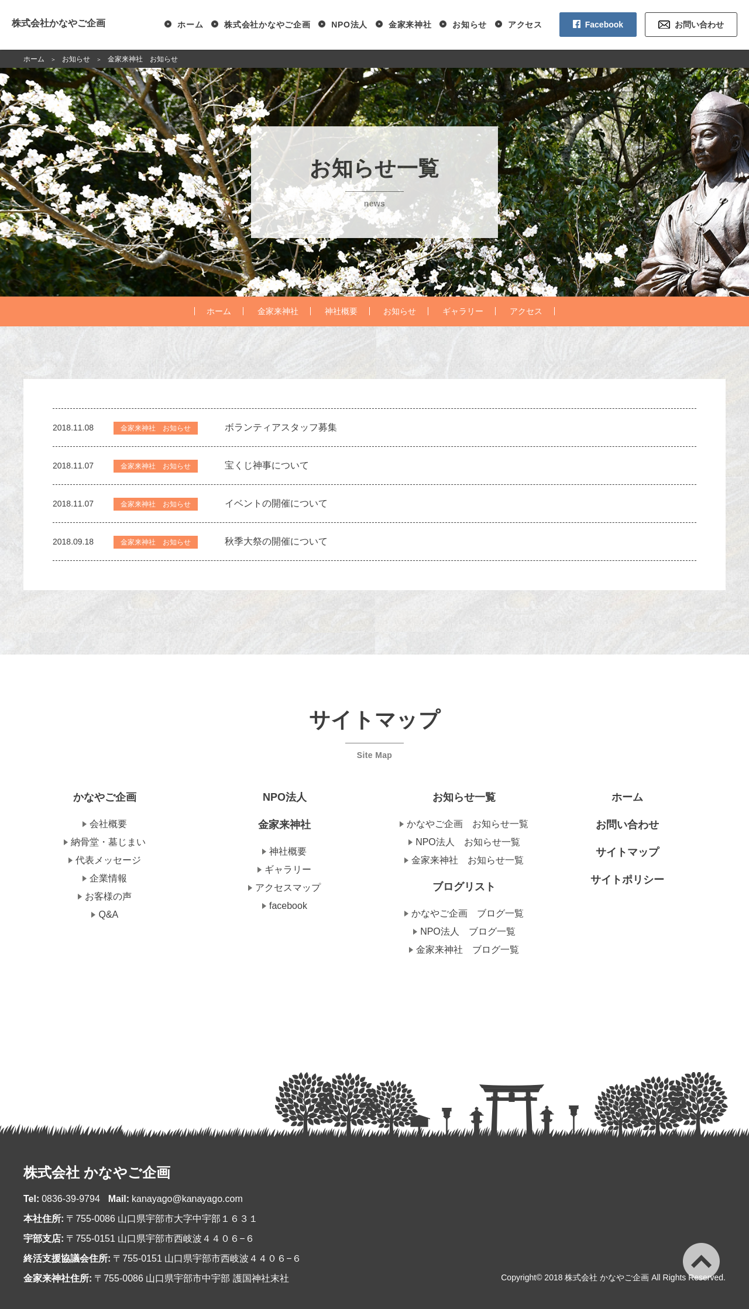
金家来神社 (410, 24)
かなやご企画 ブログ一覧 (467, 913)
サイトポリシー (627, 880)
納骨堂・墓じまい (108, 842)
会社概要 (108, 824)
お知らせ (469, 24)
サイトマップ (627, 852)
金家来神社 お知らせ (156, 428)
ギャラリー (462, 311)
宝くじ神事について (267, 465)
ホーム (190, 24)
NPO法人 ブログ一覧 (468, 931)
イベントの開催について (276, 503)
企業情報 (108, 878)
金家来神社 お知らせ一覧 (467, 860)
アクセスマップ (288, 888)
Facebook (604, 24)
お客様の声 (108, 896)
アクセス (525, 24)
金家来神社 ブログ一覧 (467, 950)
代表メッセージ (108, 860)
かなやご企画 (104, 797)
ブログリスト (464, 887)
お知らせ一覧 (464, 797)
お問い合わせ (699, 24)
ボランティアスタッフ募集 (281, 427)
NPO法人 (349, 24)
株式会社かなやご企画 (58, 23)
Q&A (108, 914)
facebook (288, 906)
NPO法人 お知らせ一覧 (467, 842)
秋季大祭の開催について (276, 541)
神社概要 (341, 311)
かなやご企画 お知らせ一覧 (467, 824)
